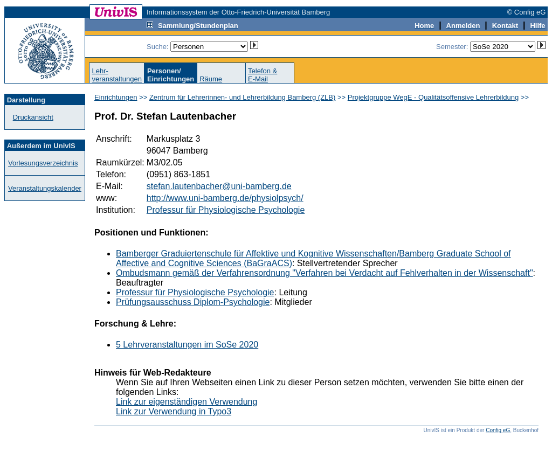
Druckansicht (33, 117)
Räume (210, 79)
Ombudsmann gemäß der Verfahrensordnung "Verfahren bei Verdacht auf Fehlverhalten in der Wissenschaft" (324, 272)
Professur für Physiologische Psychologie (226, 209)
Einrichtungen (115, 97)
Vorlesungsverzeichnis (43, 163)
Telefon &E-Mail (262, 75)
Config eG (498, 430)
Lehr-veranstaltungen (117, 75)
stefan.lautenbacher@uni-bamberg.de (219, 186)
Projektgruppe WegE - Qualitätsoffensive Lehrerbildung (433, 97)
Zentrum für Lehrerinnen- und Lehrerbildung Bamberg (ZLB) (242, 97)
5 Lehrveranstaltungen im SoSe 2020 (187, 344)
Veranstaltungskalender (44, 188)
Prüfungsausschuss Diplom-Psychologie (193, 302)
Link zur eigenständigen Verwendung (186, 401)
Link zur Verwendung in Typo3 (173, 411)
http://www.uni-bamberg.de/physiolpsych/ (225, 198)
